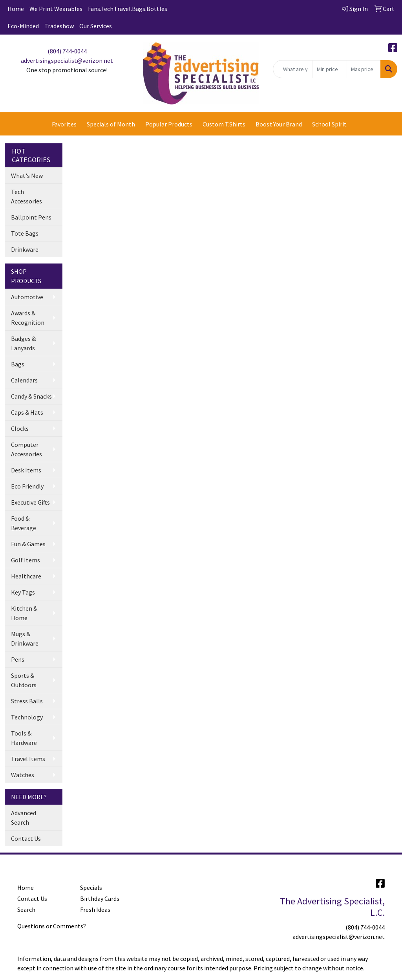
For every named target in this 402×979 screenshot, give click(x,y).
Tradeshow (59, 26)
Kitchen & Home (24, 613)
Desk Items (26, 470)
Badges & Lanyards (23, 343)
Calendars (24, 380)
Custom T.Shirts (224, 124)
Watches (22, 775)
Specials (91, 887)
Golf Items (25, 560)
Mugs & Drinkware (24, 638)
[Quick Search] (293, 69)
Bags (17, 364)
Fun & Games (28, 544)
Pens (17, 659)
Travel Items (28, 759)
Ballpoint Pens (31, 217)
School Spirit (329, 124)
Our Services (95, 26)
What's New (27, 175)
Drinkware (24, 249)
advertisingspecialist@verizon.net (67, 60)
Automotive (27, 297)
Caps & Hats (27, 412)
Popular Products (168, 124)
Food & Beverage (23, 523)
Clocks (20, 428)
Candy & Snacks (31, 396)
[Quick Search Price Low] (329, 69)
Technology (27, 717)
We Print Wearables (55, 9)
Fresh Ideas (95, 909)
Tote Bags (24, 233)
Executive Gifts (30, 502)
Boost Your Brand (279, 124)
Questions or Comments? (51, 926)
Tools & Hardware (24, 738)
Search (26, 909)
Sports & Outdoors (24, 680)
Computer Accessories (26, 449)
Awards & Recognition (27, 317)
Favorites (64, 124)
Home (15, 9)
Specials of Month (111, 124)
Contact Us (26, 838)
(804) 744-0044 (67, 51)
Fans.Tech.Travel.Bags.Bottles (127, 9)
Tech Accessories (26, 196)
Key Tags (23, 592)
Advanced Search (23, 817)
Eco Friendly (27, 486)
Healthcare (26, 576)
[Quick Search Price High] (364, 69)
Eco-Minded (23, 26)
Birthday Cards (99, 898)
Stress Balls (27, 701)
